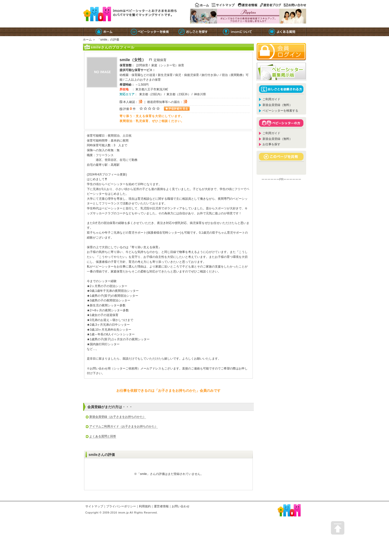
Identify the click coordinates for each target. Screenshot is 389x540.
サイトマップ (94, 506)
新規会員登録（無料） (277, 105)
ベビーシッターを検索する (280, 110)
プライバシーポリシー (121, 506)
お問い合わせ (181, 506)
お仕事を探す (271, 144)
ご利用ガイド (271, 99)
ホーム (87, 39)
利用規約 (145, 506)
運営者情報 (161, 506)
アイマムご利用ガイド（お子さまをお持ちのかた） (123, 426)
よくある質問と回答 (102, 436)
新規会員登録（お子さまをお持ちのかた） (117, 416)
